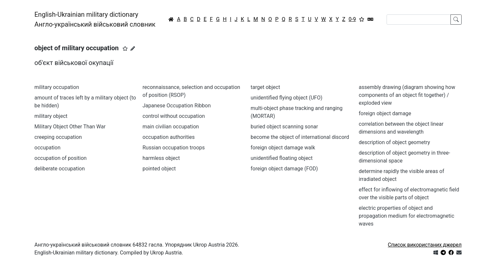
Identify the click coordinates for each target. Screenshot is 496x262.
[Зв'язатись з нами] (459, 253)
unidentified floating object (282, 158)
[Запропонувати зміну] (132, 48)
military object (50, 116)
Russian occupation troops (174, 147)
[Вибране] (361, 19)
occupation (47, 147)
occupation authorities (169, 137)
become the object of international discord (300, 137)
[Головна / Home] (171, 19)
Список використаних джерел (425, 245)
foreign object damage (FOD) (284, 168)
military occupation (56, 87)
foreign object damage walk (283, 147)
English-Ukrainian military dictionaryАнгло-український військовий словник (95, 19)
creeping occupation (58, 137)
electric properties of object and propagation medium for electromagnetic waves (406, 216)
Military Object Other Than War (69, 126)
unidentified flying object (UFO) (286, 98)
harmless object (161, 158)
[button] (125, 48)
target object (265, 87)
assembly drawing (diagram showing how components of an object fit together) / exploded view (407, 95)
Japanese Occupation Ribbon (177, 105)
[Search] (419, 19)
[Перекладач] (370, 19)
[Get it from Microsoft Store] (435, 253)
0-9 (352, 19)
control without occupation (174, 116)
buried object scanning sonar (284, 126)
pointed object (159, 168)
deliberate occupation (59, 168)
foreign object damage (385, 113)
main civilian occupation (171, 126)
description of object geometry (394, 142)
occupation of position (60, 158)
